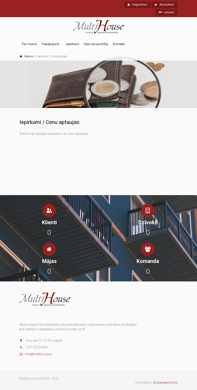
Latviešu (166, 12)
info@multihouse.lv (36, 354)
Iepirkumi (72, 44)
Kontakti (119, 44)
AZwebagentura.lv (165, 382)
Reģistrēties (137, 4)
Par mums (29, 44)
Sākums (29, 56)
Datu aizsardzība (96, 44)
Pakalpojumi (50, 44)
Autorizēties (164, 4)
